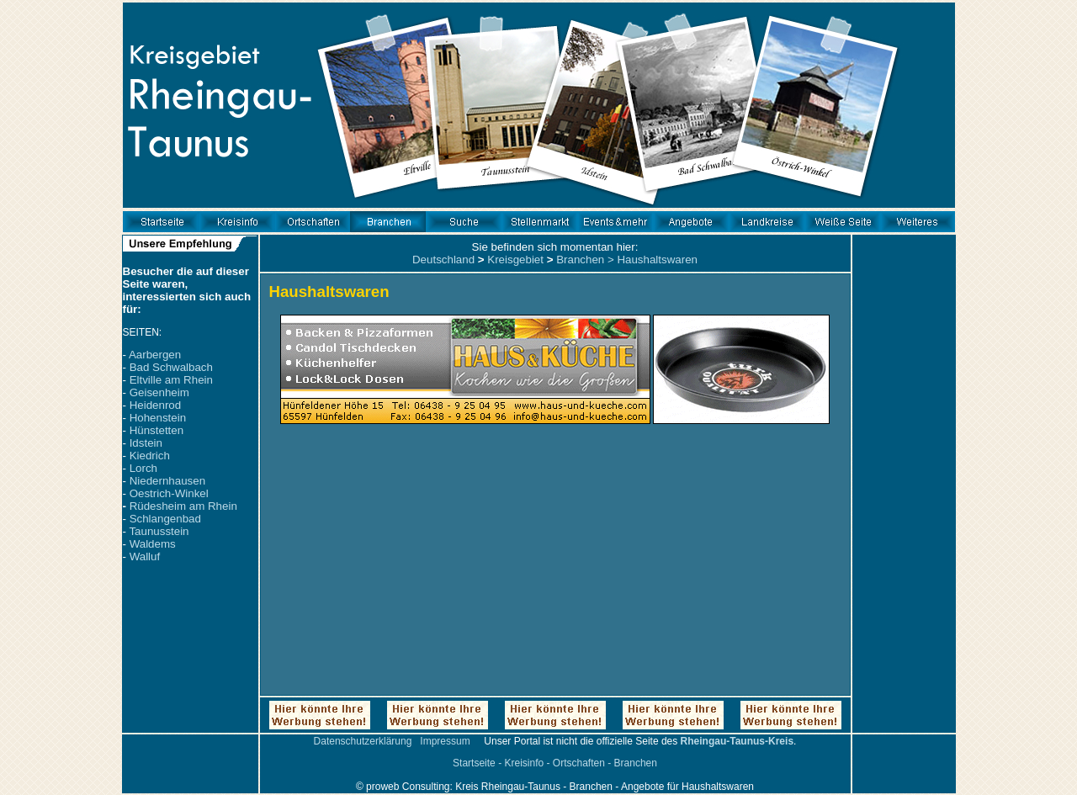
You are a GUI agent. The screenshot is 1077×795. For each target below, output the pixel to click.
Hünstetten (156, 430)
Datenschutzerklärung (363, 741)
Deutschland (443, 259)
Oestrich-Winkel (169, 493)
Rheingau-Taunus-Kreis (737, 741)
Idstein (146, 443)
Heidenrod (156, 405)
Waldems (153, 544)
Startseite (474, 763)
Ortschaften (579, 763)
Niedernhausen (167, 480)
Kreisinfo (524, 763)
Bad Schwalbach (171, 367)
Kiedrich (150, 455)
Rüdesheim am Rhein (183, 506)
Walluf (145, 556)
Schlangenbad (165, 518)
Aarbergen (155, 354)
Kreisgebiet (515, 259)
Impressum (445, 741)
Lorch (143, 468)
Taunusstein (158, 531)
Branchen (580, 259)
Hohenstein (158, 417)
